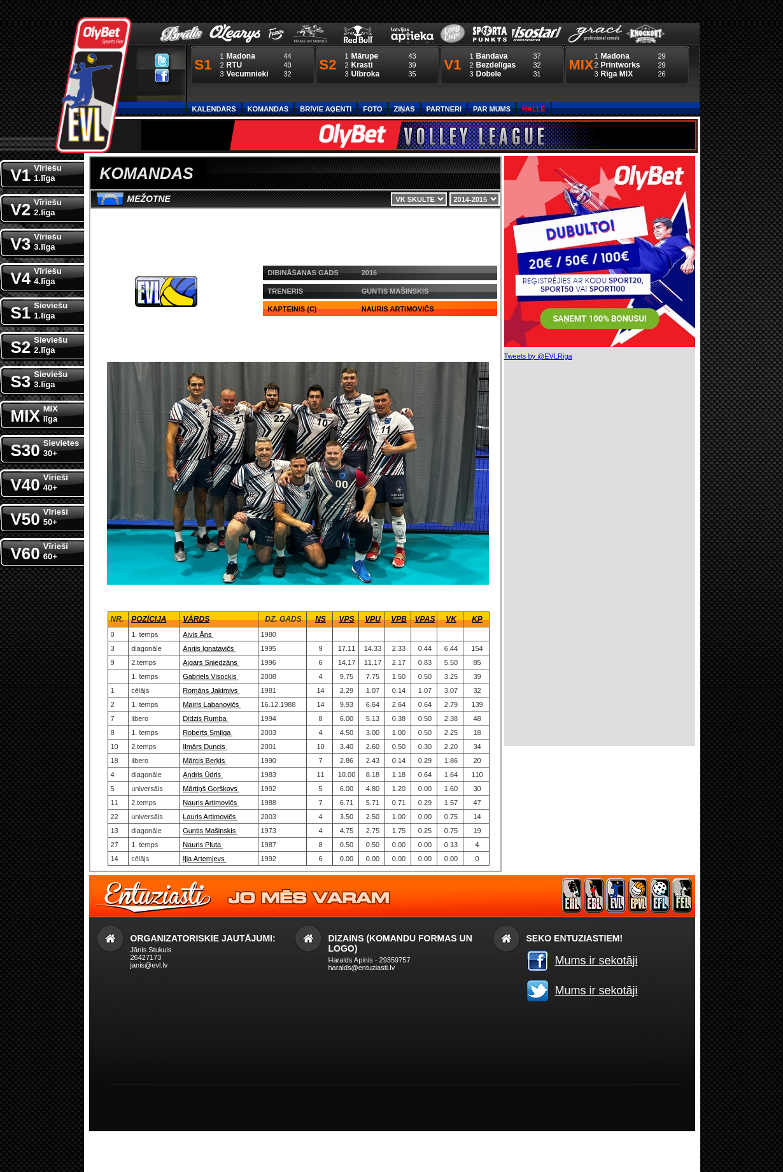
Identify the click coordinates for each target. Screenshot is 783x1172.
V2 (36, 206)
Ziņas (404, 109)
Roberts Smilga (207, 732)
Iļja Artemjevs (204, 858)
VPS (346, 619)
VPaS (425, 619)
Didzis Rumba (206, 718)
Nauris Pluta (203, 844)
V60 (39, 550)
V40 (39, 481)
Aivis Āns (198, 634)
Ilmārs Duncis (205, 746)
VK (451, 619)
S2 (39, 344)
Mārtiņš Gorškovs (211, 788)
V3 (36, 241)
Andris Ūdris (203, 774)
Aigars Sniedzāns (211, 662)
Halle (534, 109)
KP (477, 619)
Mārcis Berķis (205, 760)
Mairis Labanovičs (212, 704)
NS (320, 619)
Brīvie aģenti (325, 109)
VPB (399, 619)
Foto (372, 109)
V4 (36, 275)
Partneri (444, 109)
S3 (39, 378)
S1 (39, 309)
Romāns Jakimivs (211, 690)
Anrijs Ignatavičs (209, 648)
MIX (34, 413)
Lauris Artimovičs (210, 816)
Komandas (268, 109)
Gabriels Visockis (210, 676)
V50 (39, 516)
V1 (36, 172)
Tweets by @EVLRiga (538, 356)
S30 (45, 447)
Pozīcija (148, 619)
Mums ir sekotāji (596, 960)
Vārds (196, 619)
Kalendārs (214, 109)
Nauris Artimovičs (211, 802)
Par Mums (492, 109)
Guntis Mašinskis (210, 830)
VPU (373, 619)
